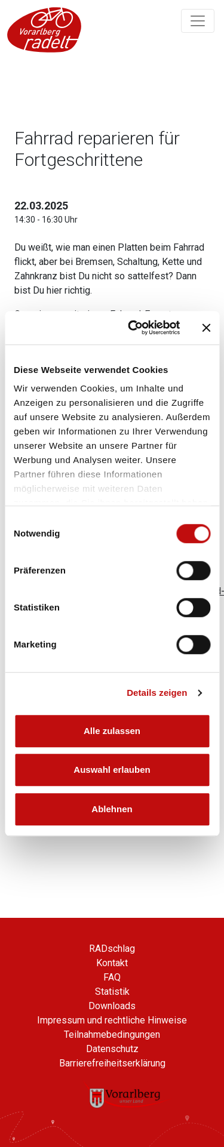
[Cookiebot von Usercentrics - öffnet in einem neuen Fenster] (133, 327)
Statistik (112, 991)
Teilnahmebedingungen (112, 1034)
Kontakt (112, 963)
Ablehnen (111, 809)
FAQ (112, 977)
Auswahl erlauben (111, 769)
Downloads (112, 1006)
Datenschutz (112, 1048)
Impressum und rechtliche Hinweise (112, 1020)
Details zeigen (157, 692)
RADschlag (112, 948)
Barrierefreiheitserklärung (112, 1063)
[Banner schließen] (206, 327)
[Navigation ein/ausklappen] (197, 21)
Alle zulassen (112, 731)
